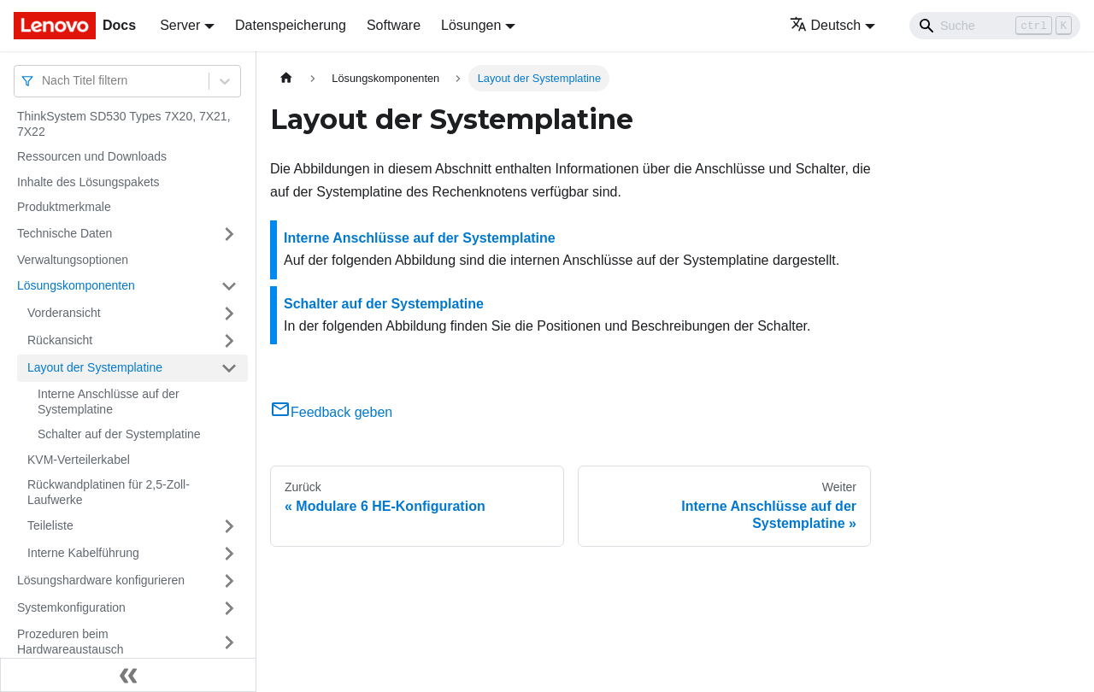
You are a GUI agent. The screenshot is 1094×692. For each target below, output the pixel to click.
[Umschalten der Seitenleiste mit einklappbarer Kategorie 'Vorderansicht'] (229, 313)
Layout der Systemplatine (94, 367)
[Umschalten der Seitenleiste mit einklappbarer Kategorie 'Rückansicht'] (229, 341)
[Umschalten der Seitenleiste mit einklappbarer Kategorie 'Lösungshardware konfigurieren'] (229, 581)
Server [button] (180, 25)
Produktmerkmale (64, 207)
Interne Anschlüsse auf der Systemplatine (108, 401)
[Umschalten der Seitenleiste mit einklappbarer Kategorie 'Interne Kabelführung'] (229, 553)
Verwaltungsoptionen (72, 260)
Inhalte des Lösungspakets (88, 182)
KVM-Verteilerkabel (78, 459)
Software (394, 25)
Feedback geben (331, 412)
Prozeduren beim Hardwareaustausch (70, 641)
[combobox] (43, 81)
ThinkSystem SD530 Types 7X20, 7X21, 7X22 (124, 123)
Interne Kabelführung (83, 553)
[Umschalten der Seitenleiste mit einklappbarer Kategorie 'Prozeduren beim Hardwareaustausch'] (229, 642)
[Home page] (286, 78)
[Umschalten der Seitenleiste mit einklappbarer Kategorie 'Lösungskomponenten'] (229, 286)
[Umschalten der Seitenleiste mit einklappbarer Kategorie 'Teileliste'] (229, 526)
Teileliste (50, 525)
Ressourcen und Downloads (92, 156)
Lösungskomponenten (76, 285)
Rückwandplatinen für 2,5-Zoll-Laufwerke (108, 492)
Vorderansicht (64, 313)
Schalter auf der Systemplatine (119, 434)
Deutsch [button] (826, 25)
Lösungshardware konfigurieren (101, 580)
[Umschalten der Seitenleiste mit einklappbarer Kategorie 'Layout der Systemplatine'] (229, 368)
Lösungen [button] (471, 25)
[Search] (994, 25)
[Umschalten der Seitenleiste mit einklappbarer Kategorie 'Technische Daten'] (229, 234)
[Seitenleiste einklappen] (128, 675)
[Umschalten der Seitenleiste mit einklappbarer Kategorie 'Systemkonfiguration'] (229, 608)
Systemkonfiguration (71, 607)
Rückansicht (59, 340)
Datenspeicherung (290, 25)
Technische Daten (64, 233)
